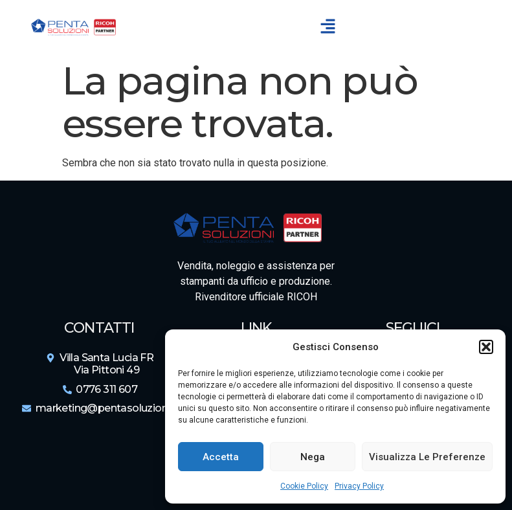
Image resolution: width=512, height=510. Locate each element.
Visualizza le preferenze (427, 457)
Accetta (221, 457)
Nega (312, 457)
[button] (486, 346)
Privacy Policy (359, 486)
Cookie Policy (304, 486)
